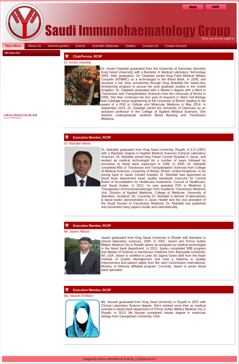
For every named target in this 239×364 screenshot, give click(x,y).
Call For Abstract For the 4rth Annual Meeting (20, 117)
